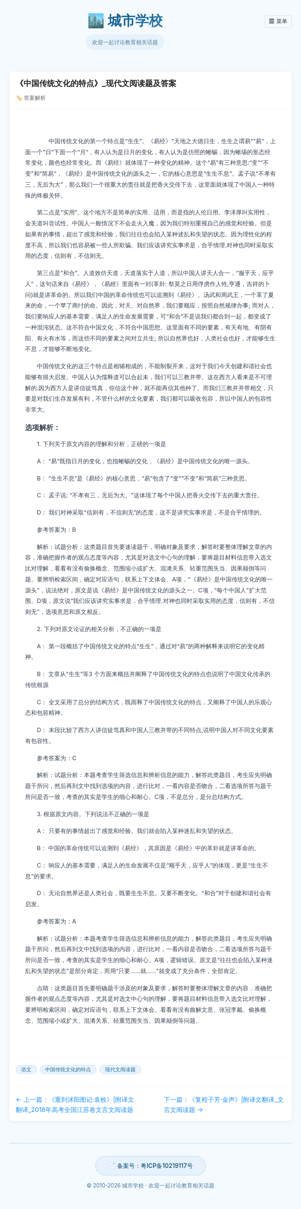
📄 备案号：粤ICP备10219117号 (150, 1165)
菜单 (278, 21)
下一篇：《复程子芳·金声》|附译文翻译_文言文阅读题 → (223, 1105)
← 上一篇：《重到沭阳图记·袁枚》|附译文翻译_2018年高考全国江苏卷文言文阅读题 (75, 1105)
